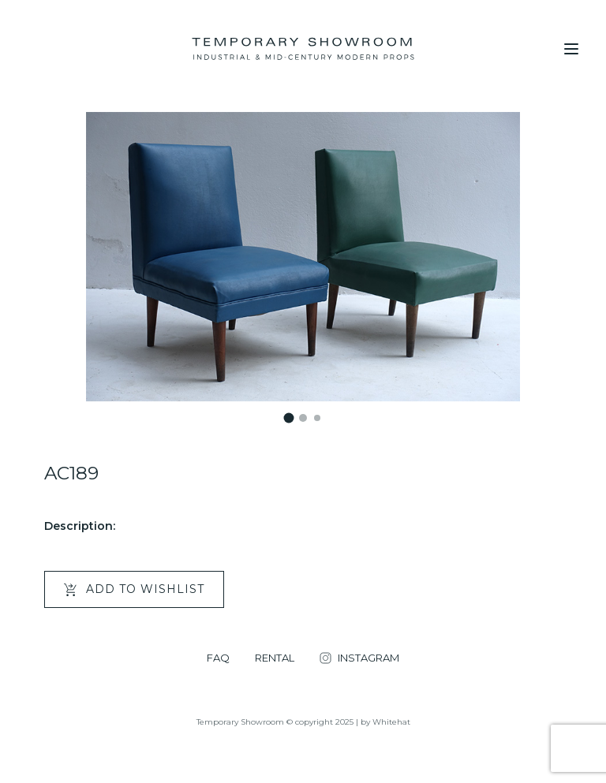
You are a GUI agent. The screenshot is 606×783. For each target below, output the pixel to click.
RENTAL (274, 658)
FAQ (218, 658)
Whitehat (391, 722)
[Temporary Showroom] (302, 49)
